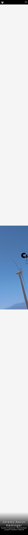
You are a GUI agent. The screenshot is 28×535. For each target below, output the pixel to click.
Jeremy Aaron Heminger (14, 523)
